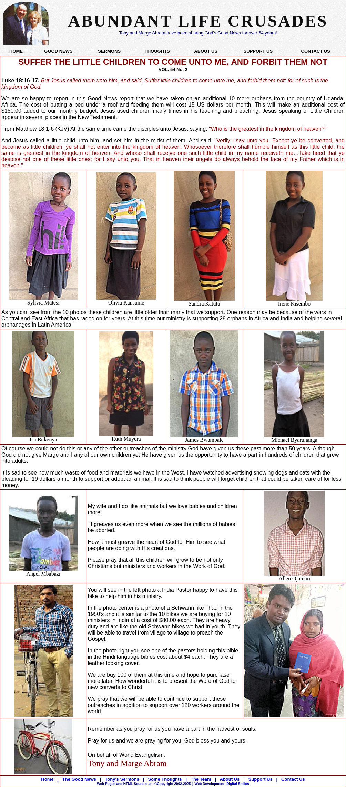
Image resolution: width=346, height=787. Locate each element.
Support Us (260, 779)
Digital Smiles (222, 784)
